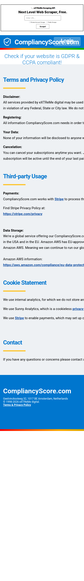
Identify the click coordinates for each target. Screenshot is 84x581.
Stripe (59, 199)
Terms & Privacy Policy (17, 405)
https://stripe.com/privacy (22, 214)
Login (67, 41)
